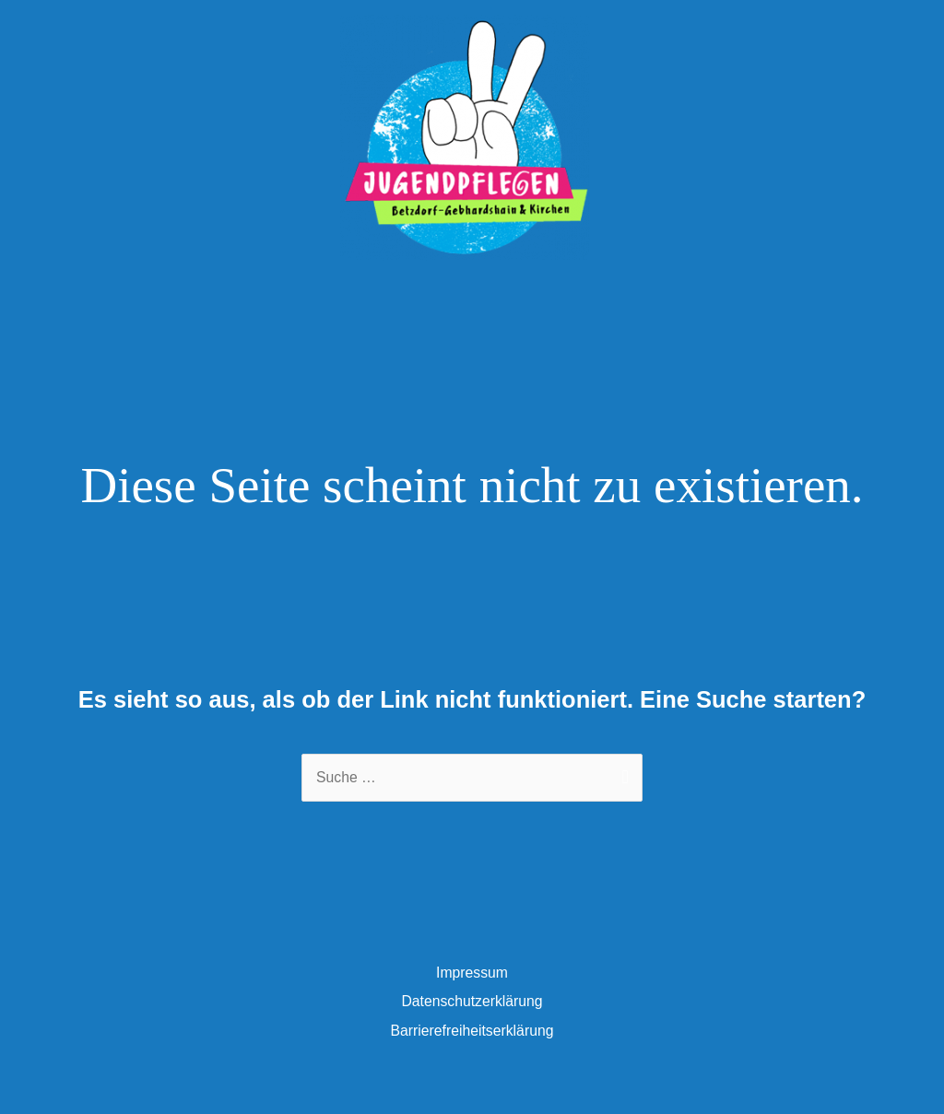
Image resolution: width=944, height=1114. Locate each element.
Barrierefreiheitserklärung (472, 1057)
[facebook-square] (458, 339)
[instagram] (495, 339)
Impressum (472, 999)
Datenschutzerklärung (471, 1028)
